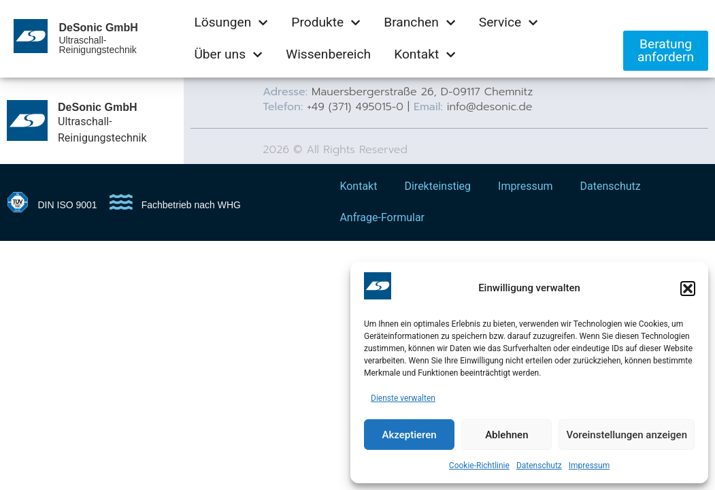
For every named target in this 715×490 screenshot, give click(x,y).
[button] (688, 288)
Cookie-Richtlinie (479, 465)
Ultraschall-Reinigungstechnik (97, 45)
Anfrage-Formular (382, 217)
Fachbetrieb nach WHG (191, 204)
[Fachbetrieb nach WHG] (121, 202)
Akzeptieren (409, 435)
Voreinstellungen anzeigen (626, 435)
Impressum (589, 465)
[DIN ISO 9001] (17, 202)
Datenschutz (539, 465)
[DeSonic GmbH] (27, 120)
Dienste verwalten (403, 398)
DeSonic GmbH (98, 27)
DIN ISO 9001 (67, 204)
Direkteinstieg (437, 186)
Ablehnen (506, 435)
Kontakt (358, 186)
